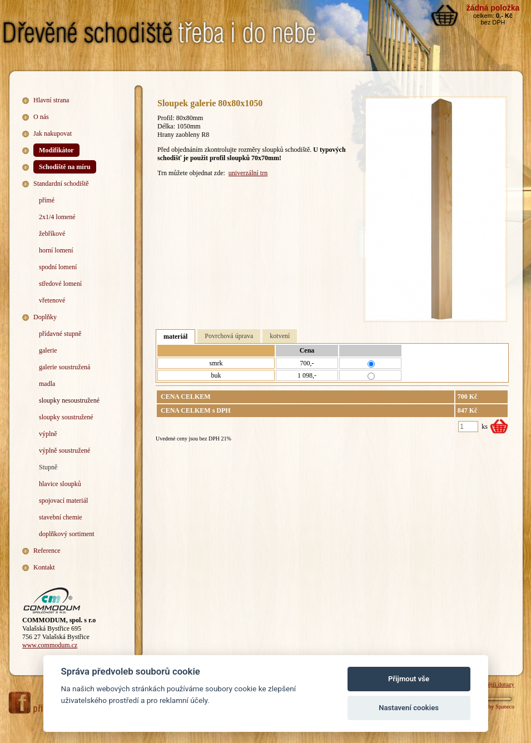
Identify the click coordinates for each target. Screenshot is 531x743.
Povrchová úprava (229, 336)
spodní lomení (58, 267)
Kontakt (44, 567)
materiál (175, 336)
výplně (48, 434)
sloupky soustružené (66, 417)
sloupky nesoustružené (69, 400)
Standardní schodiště (61, 183)
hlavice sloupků (60, 484)
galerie (48, 350)
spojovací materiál (63, 500)
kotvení (280, 336)
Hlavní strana (51, 100)
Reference (47, 550)
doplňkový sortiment (67, 534)
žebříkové (52, 233)
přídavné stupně (60, 334)
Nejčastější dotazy (492, 684)
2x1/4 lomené (57, 217)
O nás (41, 117)
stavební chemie (60, 517)
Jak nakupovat (52, 133)
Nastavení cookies (409, 708)
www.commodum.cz (49, 645)
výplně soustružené (64, 450)
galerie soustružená (64, 367)
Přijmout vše (408, 679)
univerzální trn (248, 173)
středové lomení (60, 284)
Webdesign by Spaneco (488, 707)
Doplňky (45, 317)
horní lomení (56, 250)
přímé (46, 200)
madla (47, 384)
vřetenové (52, 300)
